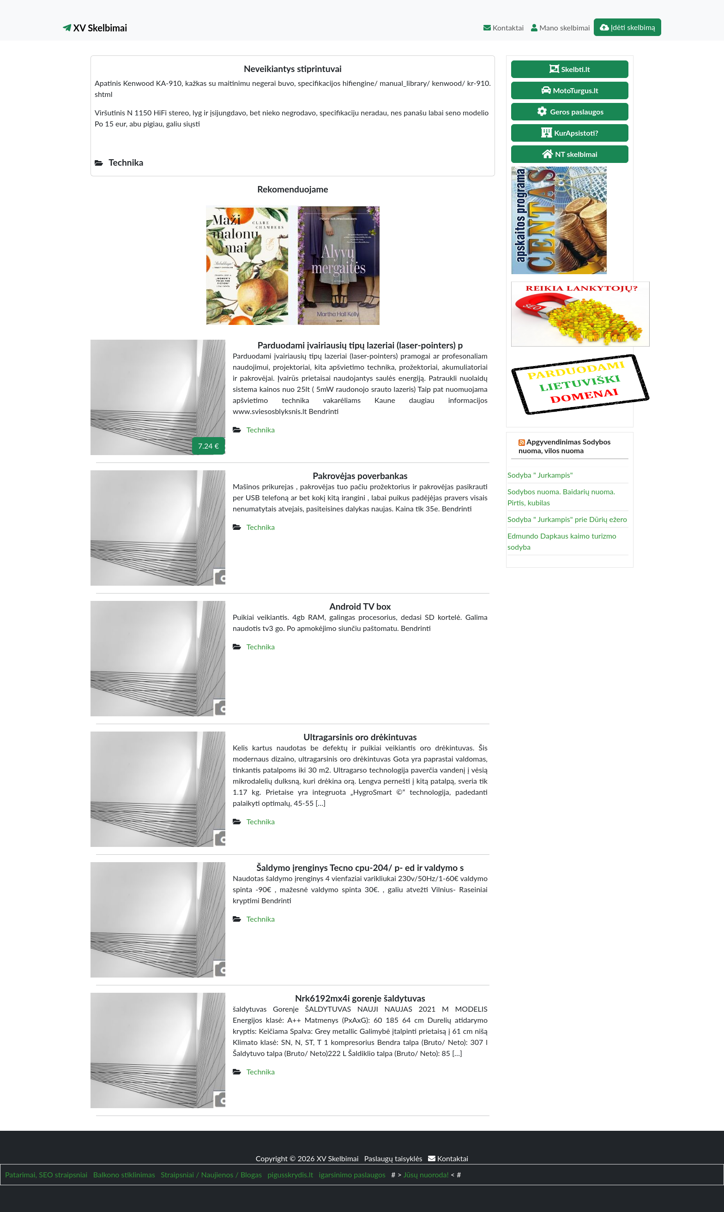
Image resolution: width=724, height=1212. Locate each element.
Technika (261, 429)
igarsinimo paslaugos (352, 1174)
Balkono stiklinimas (124, 1174)
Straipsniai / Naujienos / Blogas (211, 1174)
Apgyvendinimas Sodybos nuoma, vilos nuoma (565, 446)
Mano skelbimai (560, 27)
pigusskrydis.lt (290, 1174)
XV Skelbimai (95, 27)
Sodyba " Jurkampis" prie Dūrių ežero (567, 519)
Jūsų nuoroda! (426, 1174)
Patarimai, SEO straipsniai (46, 1174)
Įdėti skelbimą (627, 27)
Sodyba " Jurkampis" (540, 474)
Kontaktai (503, 27)
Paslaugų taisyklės (394, 1158)
